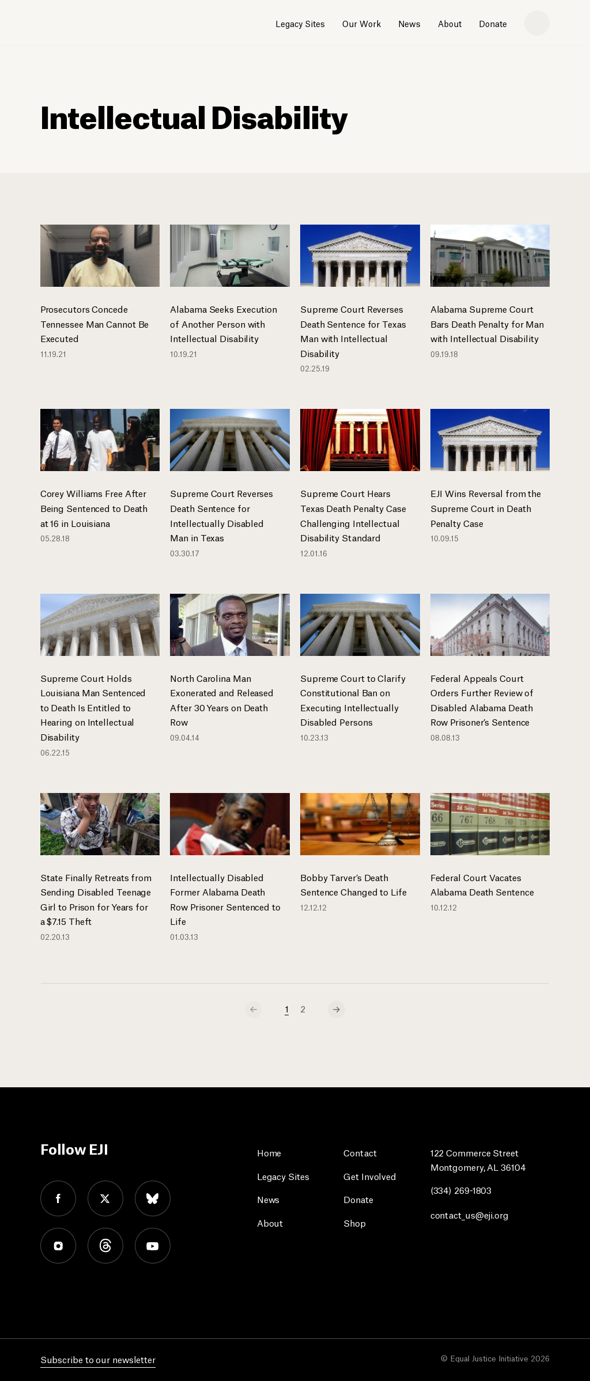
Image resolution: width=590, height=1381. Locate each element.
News (409, 23)
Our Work (361, 23)
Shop (354, 1222)
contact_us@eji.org (469, 1214)
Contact (359, 1152)
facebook (58, 1198)
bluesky (153, 1198)
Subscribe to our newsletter (98, 1359)
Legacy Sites (300, 23)
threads (105, 1246)
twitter (105, 1198)
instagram (58, 1246)
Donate (493, 23)
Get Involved (369, 1176)
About (450, 23)
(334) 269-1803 (461, 1189)
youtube (153, 1246)
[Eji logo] (81, 23)
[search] (537, 23)
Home (269, 1152)
